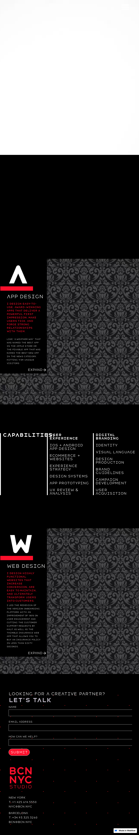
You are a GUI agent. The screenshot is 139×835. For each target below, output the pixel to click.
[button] (125, 7)
